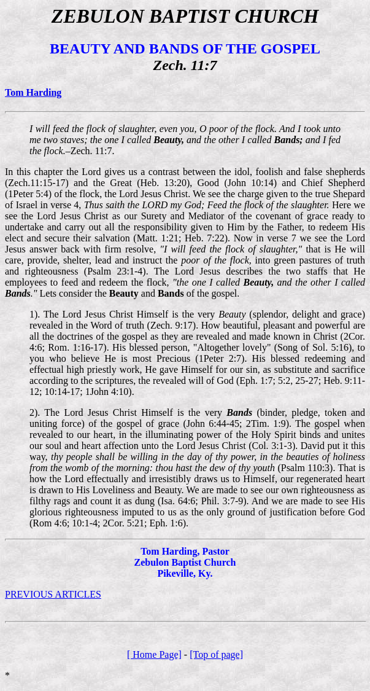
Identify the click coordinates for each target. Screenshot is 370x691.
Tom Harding (33, 92)
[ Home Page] (154, 654)
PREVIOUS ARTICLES (53, 594)
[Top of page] (216, 654)
